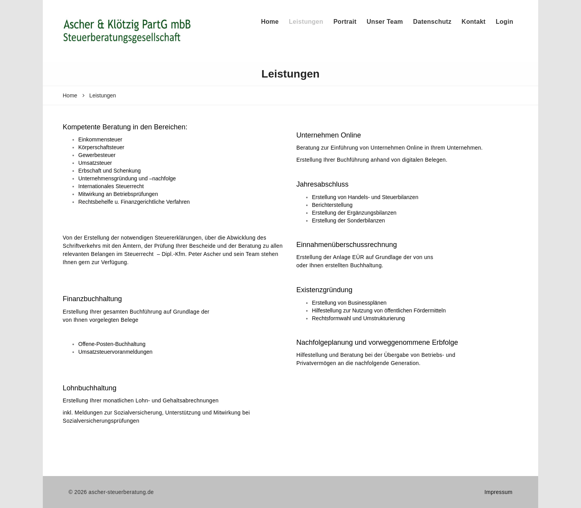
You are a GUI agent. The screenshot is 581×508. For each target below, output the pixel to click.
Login (504, 21)
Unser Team (384, 21)
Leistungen (306, 21)
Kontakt (473, 21)
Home (270, 21)
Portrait (344, 21)
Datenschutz (432, 21)
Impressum (498, 492)
